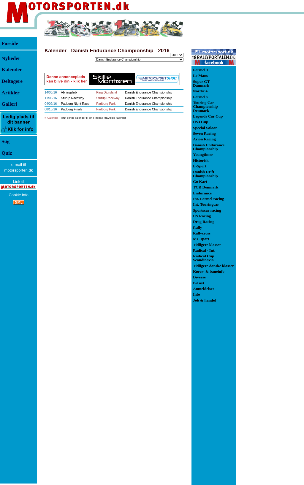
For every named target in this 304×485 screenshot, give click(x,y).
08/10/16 (51, 109)
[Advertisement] (267, 108)
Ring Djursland (106, 92)
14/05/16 (51, 92)
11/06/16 (51, 98)
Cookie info (18, 195)
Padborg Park (105, 103)
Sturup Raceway (107, 98)
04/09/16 (51, 103)
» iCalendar (51, 117)
